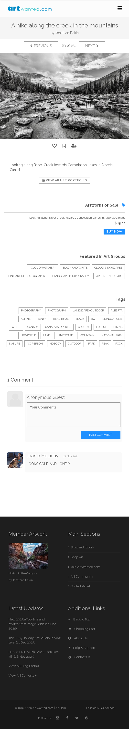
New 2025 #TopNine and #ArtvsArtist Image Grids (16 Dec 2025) (32, 624)
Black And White (75, 267)
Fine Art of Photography (26, 276)
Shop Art (77, 557)
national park (111, 335)
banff (41, 319)
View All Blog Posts (24, 666)
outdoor (74, 343)
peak (105, 343)
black (79, 319)
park (91, 343)
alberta (116, 310)
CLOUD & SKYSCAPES (108, 267)
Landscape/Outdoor (88, 310)
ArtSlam (60, 708)
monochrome (112, 319)
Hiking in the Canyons (23, 573)
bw (93, 319)
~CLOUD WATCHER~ (43, 267)
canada (32, 327)
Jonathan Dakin (67, 33)
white (16, 327)
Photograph (57, 310)
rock (118, 343)
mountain (87, 335)
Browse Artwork (82, 547)
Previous (41, 46)
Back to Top (79, 619)
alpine (26, 319)
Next (92, 46)
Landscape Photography (70, 276)
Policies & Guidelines (100, 708)
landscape (65, 335)
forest (101, 327)
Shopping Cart (81, 629)
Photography (31, 310)
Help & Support (81, 648)
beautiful (61, 319)
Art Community (82, 576)
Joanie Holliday (42, 455)
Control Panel (80, 586)
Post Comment (100, 434)
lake (46, 335)
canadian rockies (58, 327)
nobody (55, 343)
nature (14, 343)
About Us (77, 638)
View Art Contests (22, 675)
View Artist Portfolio (64, 180)
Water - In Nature (109, 276)
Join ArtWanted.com (85, 567)
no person (35, 343)
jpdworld (28, 335)
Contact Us (79, 657)
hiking (117, 327)
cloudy (83, 327)
